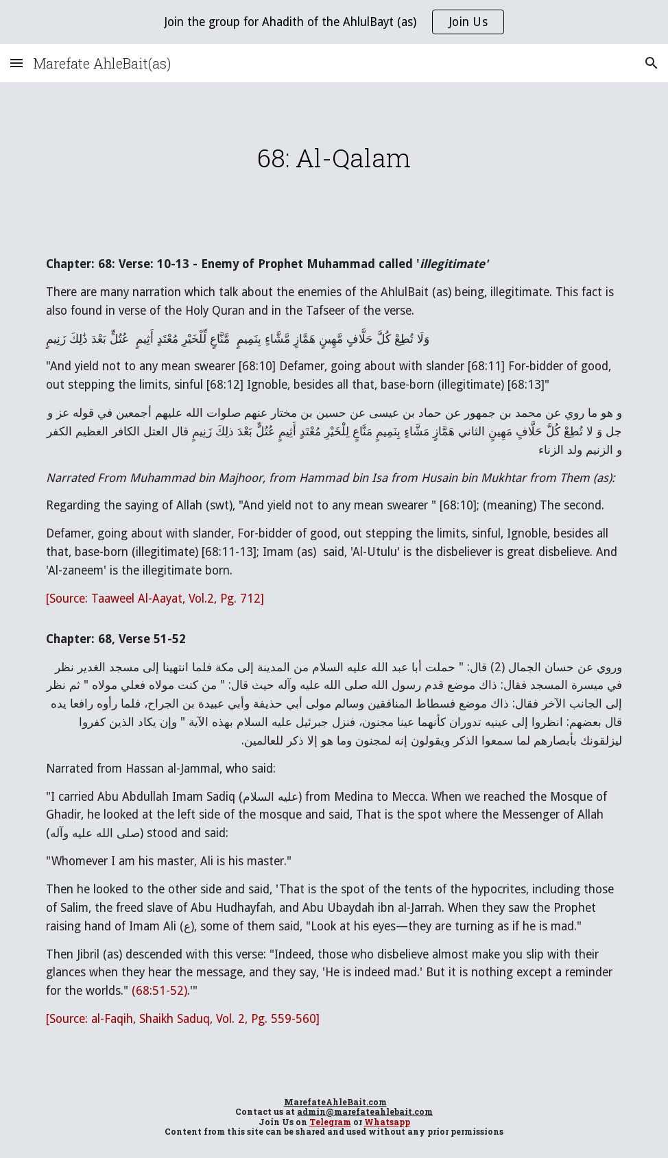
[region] (334, 22)
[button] (16, 63)
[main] (334, 157)
